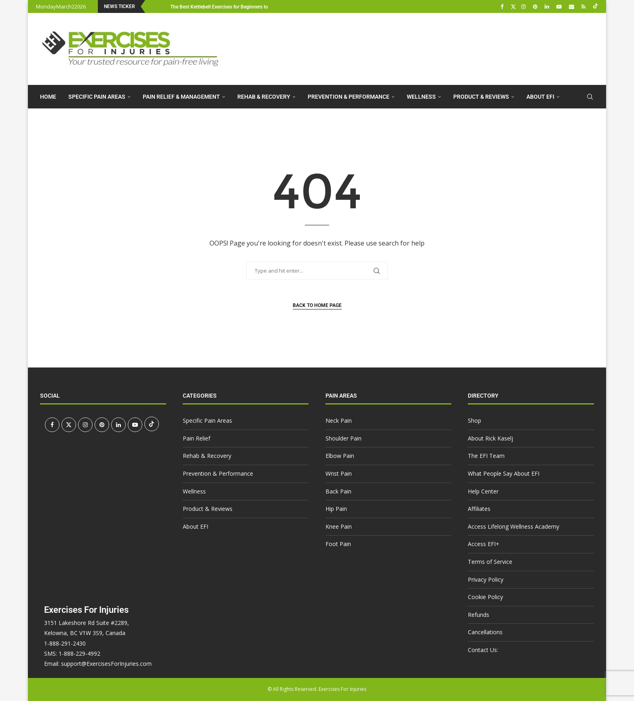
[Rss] (584, 6)
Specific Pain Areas (96, 96)
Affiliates (479, 509)
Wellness (421, 96)
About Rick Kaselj (490, 438)
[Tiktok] (595, 6)
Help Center (483, 491)
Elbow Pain (339, 456)
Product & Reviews (481, 96)
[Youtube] (560, 6)
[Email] (572, 6)
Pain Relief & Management (181, 96)
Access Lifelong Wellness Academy (513, 526)
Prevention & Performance (348, 96)
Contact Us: (483, 650)
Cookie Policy (485, 597)
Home (48, 96)
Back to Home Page (317, 305)
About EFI (540, 96)
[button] (152, 6)
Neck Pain (338, 420)
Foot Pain (338, 544)
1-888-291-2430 (65, 643)
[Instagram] (524, 6)
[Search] (590, 96)
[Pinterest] (536, 6)
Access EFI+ (483, 544)
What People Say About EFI (503, 473)
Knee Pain (338, 526)
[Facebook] (503, 6)
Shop (474, 420)
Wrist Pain (338, 473)
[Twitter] (513, 6)
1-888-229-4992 (79, 653)
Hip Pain (336, 509)
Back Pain (338, 491)
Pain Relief (196, 438)
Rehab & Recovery (263, 96)
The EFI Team (486, 456)
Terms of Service (490, 561)
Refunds (478, 614)
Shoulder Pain (343, 438)
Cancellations (485, 632)
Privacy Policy (485, 579)
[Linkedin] (548, 6)
